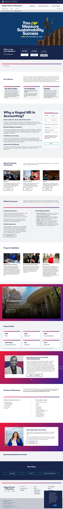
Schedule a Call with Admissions (51, 473)
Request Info (4, 8)
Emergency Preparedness (7, 505)
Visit (12, 8)
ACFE (24, 270)
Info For (58, 8)
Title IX (11, 506)
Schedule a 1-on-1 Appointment (34, 375)
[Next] (60, 367)
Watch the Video (32, 442)
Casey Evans (54, 266)
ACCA (32, 267)
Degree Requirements (10, 235)
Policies (13, 505)
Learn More (11, 310)
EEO (8, 506)
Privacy (16, 505)
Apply (17, 8)
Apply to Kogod (12, 473)
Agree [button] (55, 505)
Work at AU (5, 502)
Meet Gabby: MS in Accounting (36, 430)
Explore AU (31, 473)
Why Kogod (33, 6)
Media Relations (9, 502)
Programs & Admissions (44, 6)
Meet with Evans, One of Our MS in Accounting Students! (37, 358)
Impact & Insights (57, 6)
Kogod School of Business (12, 6)
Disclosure (4, 506)
